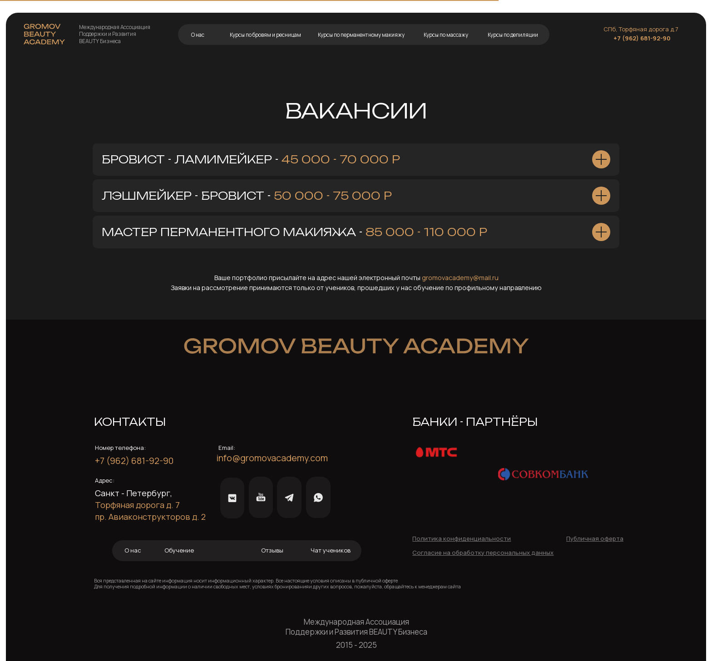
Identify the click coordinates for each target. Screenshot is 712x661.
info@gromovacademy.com (272, 458)
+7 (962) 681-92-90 (642, 38)
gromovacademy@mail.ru (460, 277)
